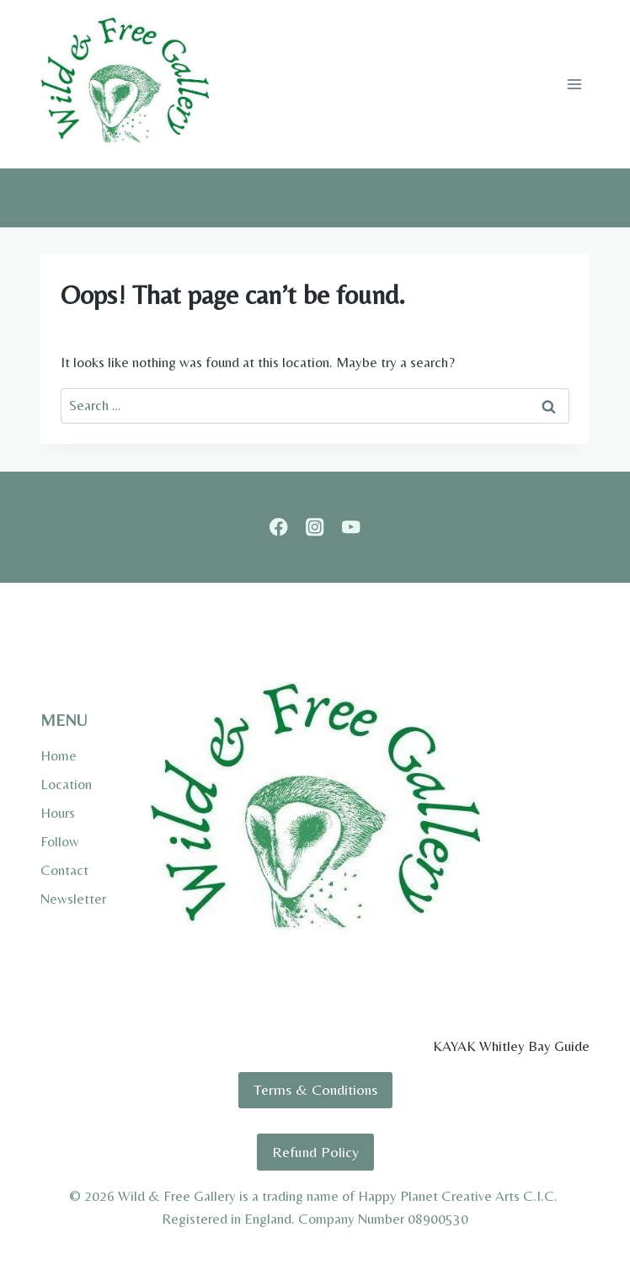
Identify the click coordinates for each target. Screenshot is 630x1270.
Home (58, 755)
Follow (59, 841)
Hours (57, 812)
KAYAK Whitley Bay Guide (511, 1046)
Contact (64, 870)
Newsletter (73, 898)
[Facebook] (279, 528)
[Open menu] (574, 84)
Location (66, 784)
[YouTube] (351, 528)
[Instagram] (315, 528)
